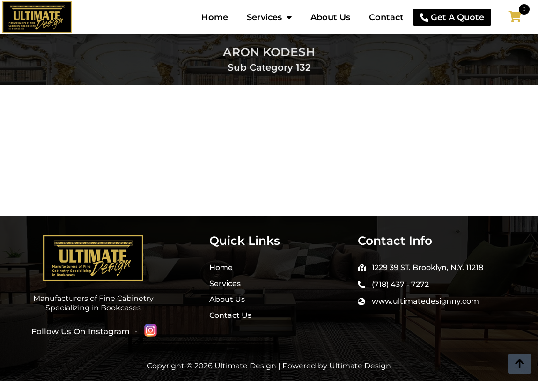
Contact (386, 17)
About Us (330, 17)
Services (269, 17)
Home (214, 17)
